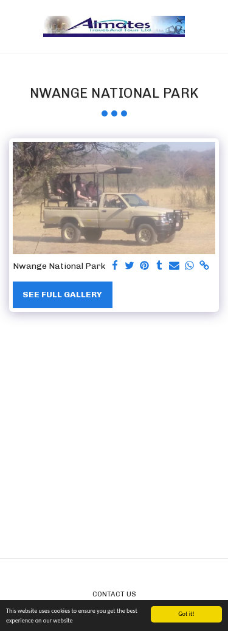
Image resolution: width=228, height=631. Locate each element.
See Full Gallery (62, 294)
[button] (13, 26)
